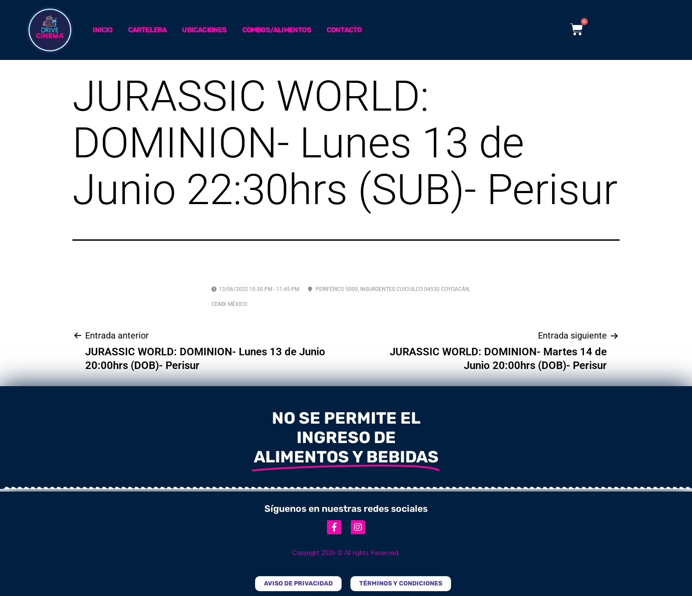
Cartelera (147, 30)
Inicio (102, 30)
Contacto (344, 30)
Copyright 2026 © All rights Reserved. (346, 553)
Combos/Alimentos (276, 30)
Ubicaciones (204, 30)
